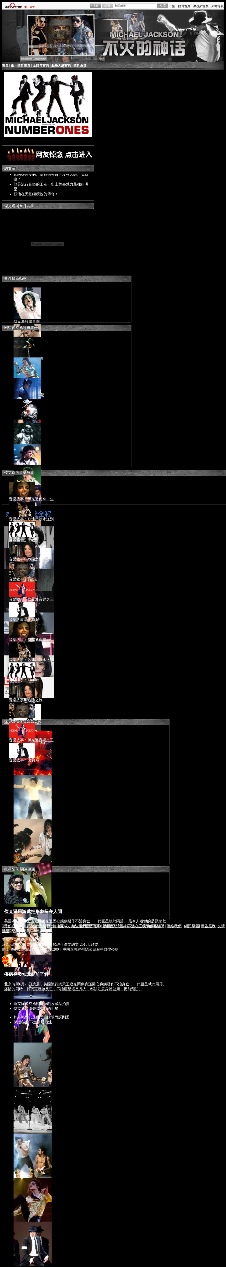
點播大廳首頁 (61, 65)
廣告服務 (208, 926)
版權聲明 (109, 926)
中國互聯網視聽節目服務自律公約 (91, 949)
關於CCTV (10, 926)
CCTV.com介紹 (34, 926)
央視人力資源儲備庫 (83, 926)
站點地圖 (56, 926)
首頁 (5, 65)
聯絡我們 (174, 926)
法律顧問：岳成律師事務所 (141, 926)
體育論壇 (79, 65)
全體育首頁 (41, 65)
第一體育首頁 (20, 65)
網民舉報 (191, 926)
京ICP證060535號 (16, 944)
